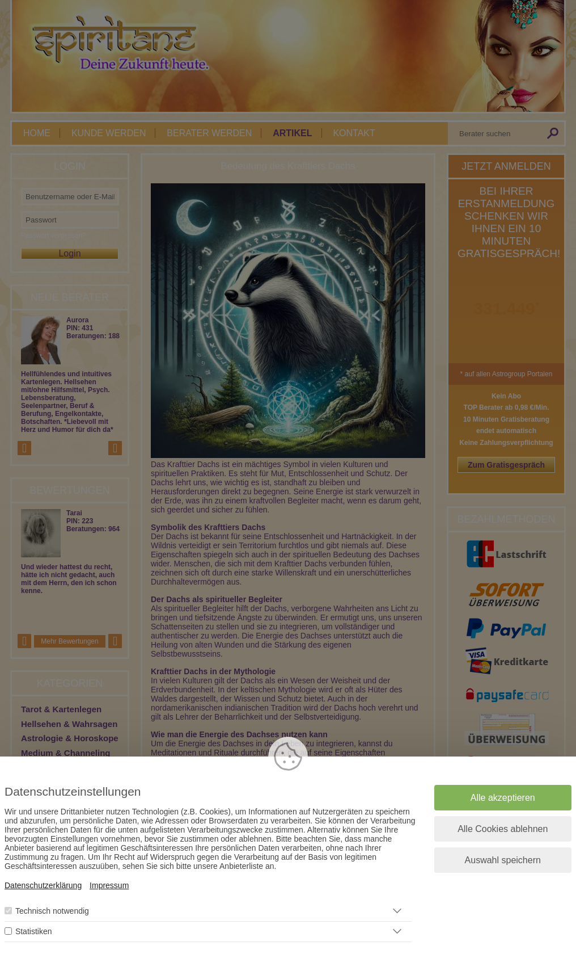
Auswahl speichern (503, 860)
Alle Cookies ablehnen (503, 829)
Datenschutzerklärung (43, 885)
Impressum (109, 885)
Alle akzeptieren (503, 797)
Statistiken (33, 931)
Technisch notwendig (52, 910)
